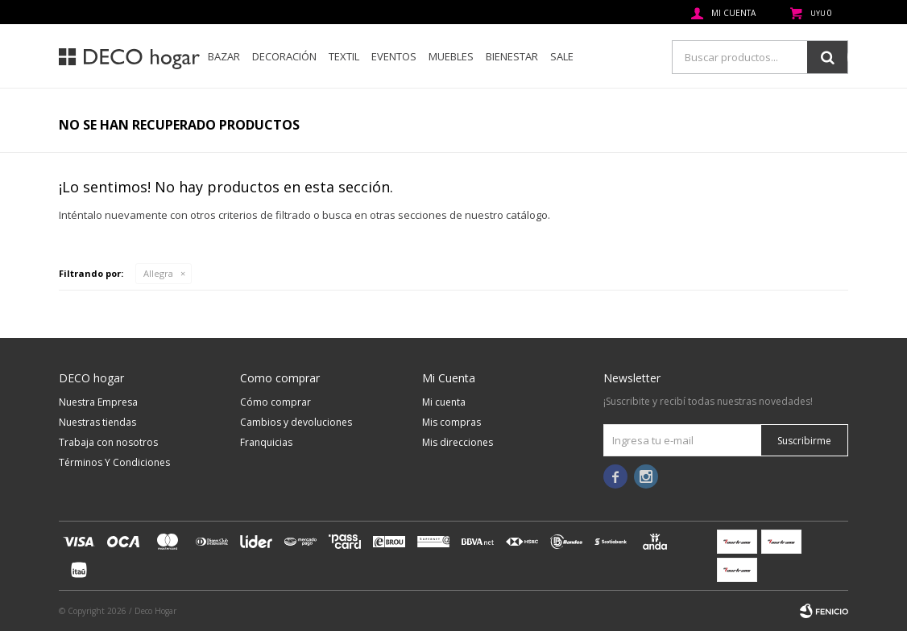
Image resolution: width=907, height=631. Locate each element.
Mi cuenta (444, 402)
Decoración (284, 56)
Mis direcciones (457, 442)
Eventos (393, 56)
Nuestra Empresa (98, 402)
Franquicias (266, 442)
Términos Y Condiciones (114, 462)
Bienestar (512, 56)
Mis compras (451, 422)
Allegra (158, 273)
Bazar (224, 56)
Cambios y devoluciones (296, 422)
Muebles (451, 56)
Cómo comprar (275, 402)
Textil (344, 56)
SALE (562, 56)
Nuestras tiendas (97, 422)
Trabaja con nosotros (108, 442)
